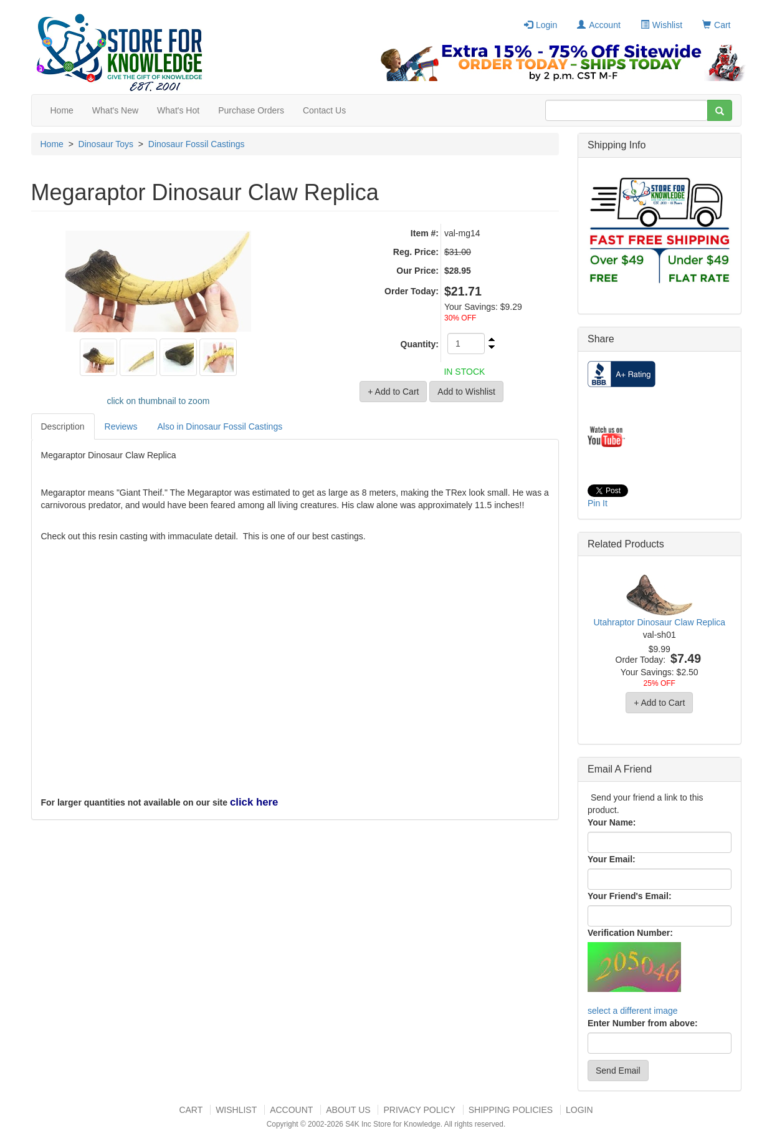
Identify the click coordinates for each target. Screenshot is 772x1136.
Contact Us (324, 110)
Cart (716, 25)
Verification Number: (630, 933)
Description (63, 426)
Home (62, 110)
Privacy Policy (419, 1110)
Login (540, 25)
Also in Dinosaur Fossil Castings (219, 426)
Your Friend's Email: (630, 896)
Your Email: (612, 859)
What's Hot (178, 110)
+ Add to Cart (659, 703)
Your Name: (612, 822)
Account (599, 25)
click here (254, 802)
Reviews (121, 426)
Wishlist (661, 25)
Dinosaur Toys (106, 144)
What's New (115, 110)
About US (348, 1110)
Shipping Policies (511, 1110)
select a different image (633, 1011)
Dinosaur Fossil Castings (196, 144)
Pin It (598, 503)
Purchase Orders (251, 110)
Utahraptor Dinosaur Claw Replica (659, 622)
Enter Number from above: (643, 1023)
